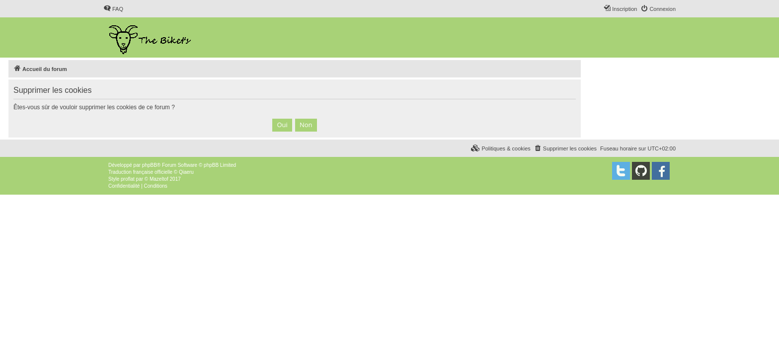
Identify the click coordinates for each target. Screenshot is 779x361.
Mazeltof (159, 179)
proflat (128, 179)
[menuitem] (113, 9)
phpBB (149, 165)
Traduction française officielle (140, 172)
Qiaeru (186, 172)
